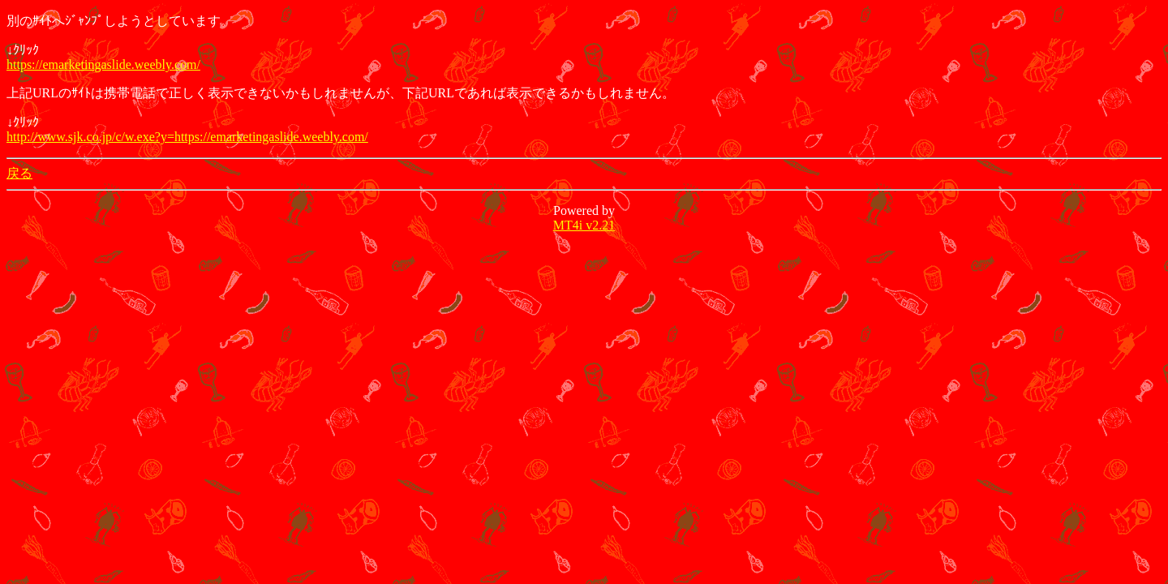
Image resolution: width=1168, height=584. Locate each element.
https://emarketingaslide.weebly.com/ (103, 64)
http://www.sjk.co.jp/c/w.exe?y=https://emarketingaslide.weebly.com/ (187, 137)
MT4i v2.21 (584, 225)
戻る (19, 173)
